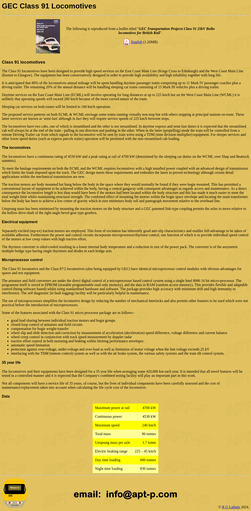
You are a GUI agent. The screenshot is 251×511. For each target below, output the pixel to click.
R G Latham (231, 507)
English (136, 42)
